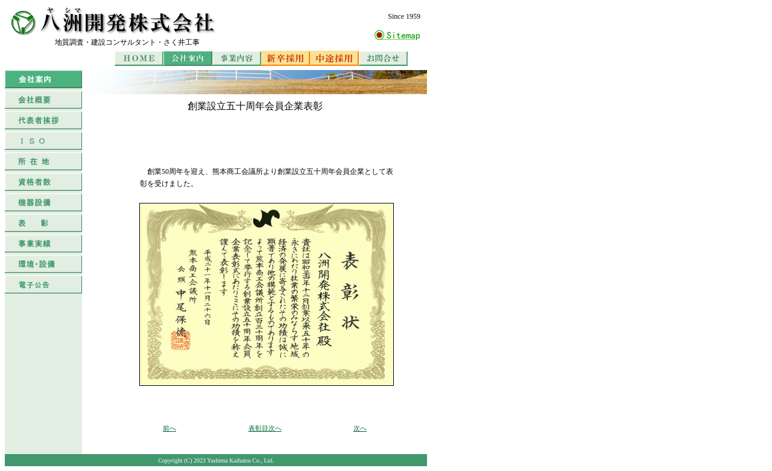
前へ (169, 428)
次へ (360, 428)
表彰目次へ (265, 428)
